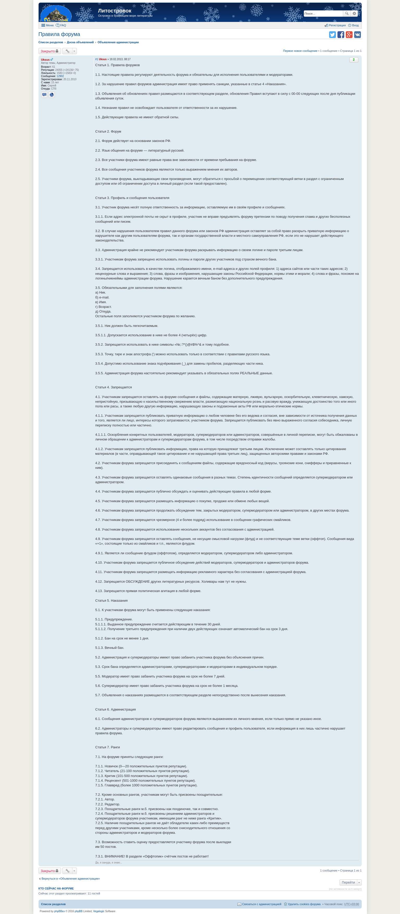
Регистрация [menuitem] (337, 25)
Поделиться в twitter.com (332, 34)
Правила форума (59, 34)
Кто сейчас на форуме (56, 888)
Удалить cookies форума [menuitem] (304, 904)
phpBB (79, 911)
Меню (50, 25)
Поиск (347, 13)
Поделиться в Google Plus (349, 34)
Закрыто (48, 51)
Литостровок (114, 11)
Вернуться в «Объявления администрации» (71, 878)
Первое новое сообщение (300, 50)
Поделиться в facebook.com (340, 34)
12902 (60, 76)
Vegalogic (98, 911)
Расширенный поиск (354, 13)
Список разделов (53, 904)
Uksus (45, 59)
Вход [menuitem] (355, 25)
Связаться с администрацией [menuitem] (261, 904)
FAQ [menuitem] (63, 25)
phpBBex (59, 911)
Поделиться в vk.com (357, 34)
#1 (96, 59)
